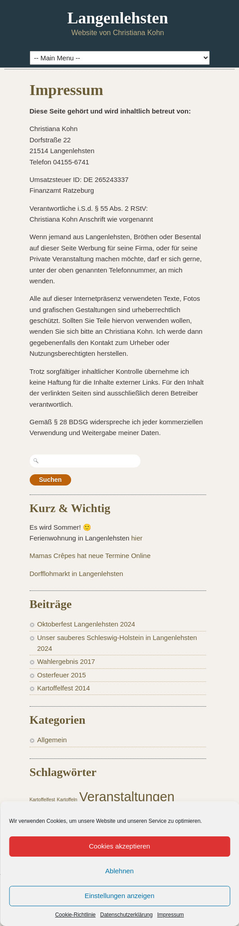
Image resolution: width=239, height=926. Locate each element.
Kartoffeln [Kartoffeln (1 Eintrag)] (67, 799)
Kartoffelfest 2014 (63, 688)
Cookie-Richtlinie (75, 915)
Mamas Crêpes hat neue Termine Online (90, 555)
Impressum (170, 915)
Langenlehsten (117, 18)
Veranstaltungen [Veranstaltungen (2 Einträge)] (127, 796)
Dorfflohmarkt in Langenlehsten (76, 573)
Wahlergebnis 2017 (66, 661)
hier (137, 538)
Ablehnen (119, 871)
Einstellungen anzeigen (119, 895)
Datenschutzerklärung (126, 915)
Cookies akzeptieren (119, 846)
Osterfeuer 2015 (61, 675)
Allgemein (52, 740)
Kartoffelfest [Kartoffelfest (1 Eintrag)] (42, 799)
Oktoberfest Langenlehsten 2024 (86, 624)
